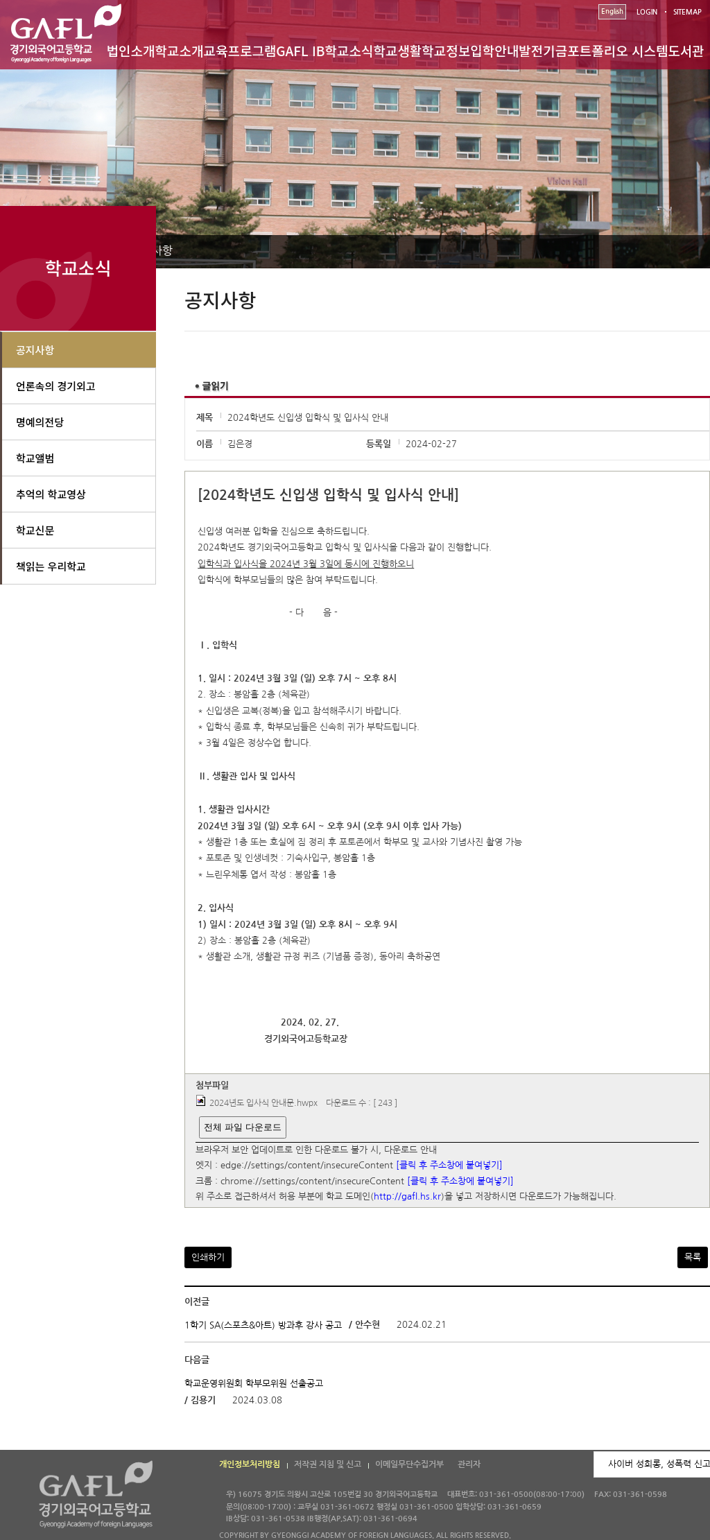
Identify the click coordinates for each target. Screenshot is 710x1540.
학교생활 (397, 50)
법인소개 (131, 50)
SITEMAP (687, 12)
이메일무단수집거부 (409, 1464)
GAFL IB (300, 50)
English (612, 11)
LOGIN (647, 12)
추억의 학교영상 (51, 494)
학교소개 (179, 50)
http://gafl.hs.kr (407, 1197)
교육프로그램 (239, 50)
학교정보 (446, 50)
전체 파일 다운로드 (242, 1127)
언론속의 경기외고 (56, 386)
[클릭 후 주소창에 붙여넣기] (449, 1165)
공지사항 (35, 350)
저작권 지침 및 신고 (327, 1464)
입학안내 (494, 50)
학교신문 (35, 530)
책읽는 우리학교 (51, 566)
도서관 (686, 50)
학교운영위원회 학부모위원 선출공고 (253, 1382)
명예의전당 (40, 422)
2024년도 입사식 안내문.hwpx (263, 1103)
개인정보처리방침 (249, 1464)
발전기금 (543, 50)
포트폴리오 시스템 (617, 50)
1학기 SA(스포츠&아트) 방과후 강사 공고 (263, 1325)
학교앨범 (35, 458)
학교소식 (349, 50)
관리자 (469, 1464)
